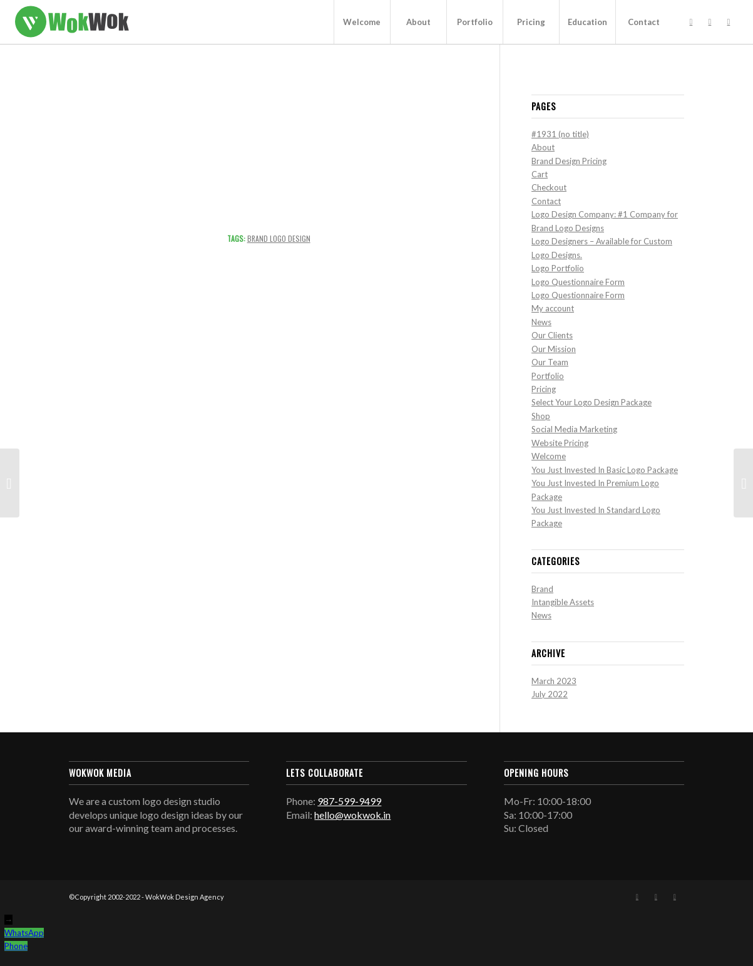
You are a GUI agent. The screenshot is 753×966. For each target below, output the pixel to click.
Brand (542, 589)
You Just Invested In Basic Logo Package (604, 470)
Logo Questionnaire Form (578, 282)
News (541, 322)
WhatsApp (24, 933)
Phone (16, 946)
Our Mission (553, 349)
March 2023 (553, 681)
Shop (540, 416)
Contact (546, 201)
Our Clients (552, 335)
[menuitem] (362, 22)
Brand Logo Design (278, 238)
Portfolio (547, 376)
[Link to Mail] (728, 21)
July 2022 (549, 694)
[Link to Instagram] (709, 21)
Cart (539, 174)
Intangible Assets (562, 602)
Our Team (549, 362)
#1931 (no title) (560, 134)
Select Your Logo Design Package (591, 402)
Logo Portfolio (557, 268)
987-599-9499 (349, 801)
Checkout (548, 187)
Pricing (543, 389)
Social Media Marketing (574, 429)
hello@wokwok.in (352, 815)
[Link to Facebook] (691, 21)
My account (552, 308)
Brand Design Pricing (569, 161)
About (543, 147)
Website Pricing (559, 443)
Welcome (548, 456)
